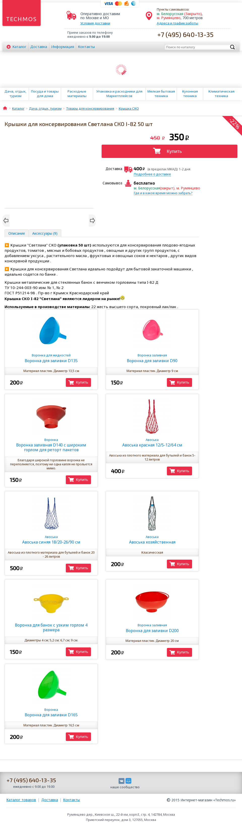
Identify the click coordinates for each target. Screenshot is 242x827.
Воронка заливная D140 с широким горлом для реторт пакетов (51, 444)
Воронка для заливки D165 (51, 712)
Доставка (38, 46)
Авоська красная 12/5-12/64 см (152, 442)
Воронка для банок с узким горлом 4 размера (51, 627)
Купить (174, 151)
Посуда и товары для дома (45, 93)
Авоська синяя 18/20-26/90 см (51, 539)
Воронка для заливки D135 (51, 358)
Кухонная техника (190, 93)
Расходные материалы (77, 93)
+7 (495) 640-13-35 (185, 34)
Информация (62, 46)
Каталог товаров (21, 799)
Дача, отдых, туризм (15, 93)
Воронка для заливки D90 (152, 358)
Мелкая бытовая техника (161, 93)
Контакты (86, 46)
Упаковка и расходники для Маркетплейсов (119, 93)
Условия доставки (95, 23)
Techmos (21, 19)
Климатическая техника (221, 93)
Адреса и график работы (177, 23)
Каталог (19, 46)
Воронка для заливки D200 (152, 628)
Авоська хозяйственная (152, 539)
